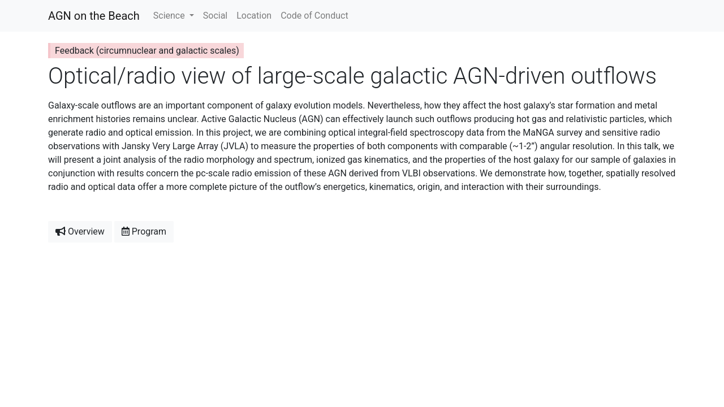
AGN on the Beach (94, 16)
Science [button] (170, 15)
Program (144, 231)
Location (254, 15)
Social (215, 15)
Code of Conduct (314, 15)
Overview (80, 231)
